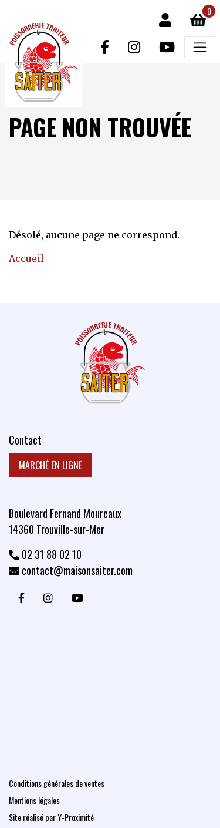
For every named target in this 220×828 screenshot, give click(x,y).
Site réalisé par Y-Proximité (51, 817)
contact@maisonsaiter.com (71, 570)
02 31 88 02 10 (45, 554)
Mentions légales (34, 800)
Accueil (26, 258)
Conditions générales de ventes (56, 783)
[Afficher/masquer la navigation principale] (199, 47)
